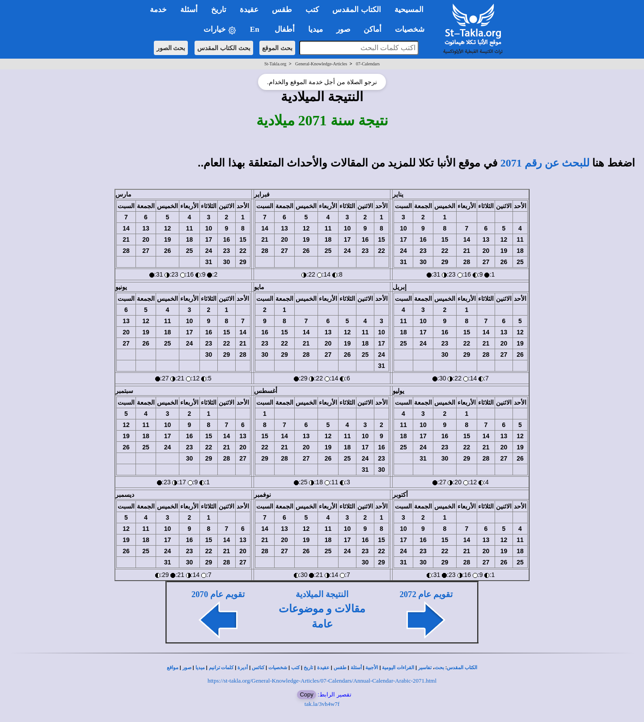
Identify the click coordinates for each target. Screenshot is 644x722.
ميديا (200, 667)
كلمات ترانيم (221, 667)
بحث (439, 667)
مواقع (172, 667)
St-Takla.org (275, 63)
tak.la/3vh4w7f (322, 704)
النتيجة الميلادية (322, 594)
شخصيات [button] (412, 29)
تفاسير (425, 667)
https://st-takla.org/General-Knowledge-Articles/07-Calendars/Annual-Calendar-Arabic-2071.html (322, 680)
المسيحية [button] (409, 9)
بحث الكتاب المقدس (223, 47)
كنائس (258, 667)
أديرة (242, 667)
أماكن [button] (372, 29)
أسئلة (356, 667)
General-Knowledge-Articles (321, 63)
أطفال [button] (285, 29)
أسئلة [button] (189, 9)
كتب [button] (312, 9)
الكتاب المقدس (462, 667)
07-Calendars (368, 63)
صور (186, 667)
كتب (295, 667)
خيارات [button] (220, 29)
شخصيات (277, 667)
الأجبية (371, 667)
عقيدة (323, 667)
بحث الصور (171, 47)
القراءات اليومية (398, 667)
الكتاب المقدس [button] (356, 9)
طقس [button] (282, 9)
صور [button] (343, 29)
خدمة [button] (158, 9)
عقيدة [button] (249, 9)
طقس (340, 667)
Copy (306, 694)
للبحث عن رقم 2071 (544, 163)
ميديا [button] (315, 29)
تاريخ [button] (218, 9)
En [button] (255, 29)
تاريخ (308, 667)
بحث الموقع (277, 47)
